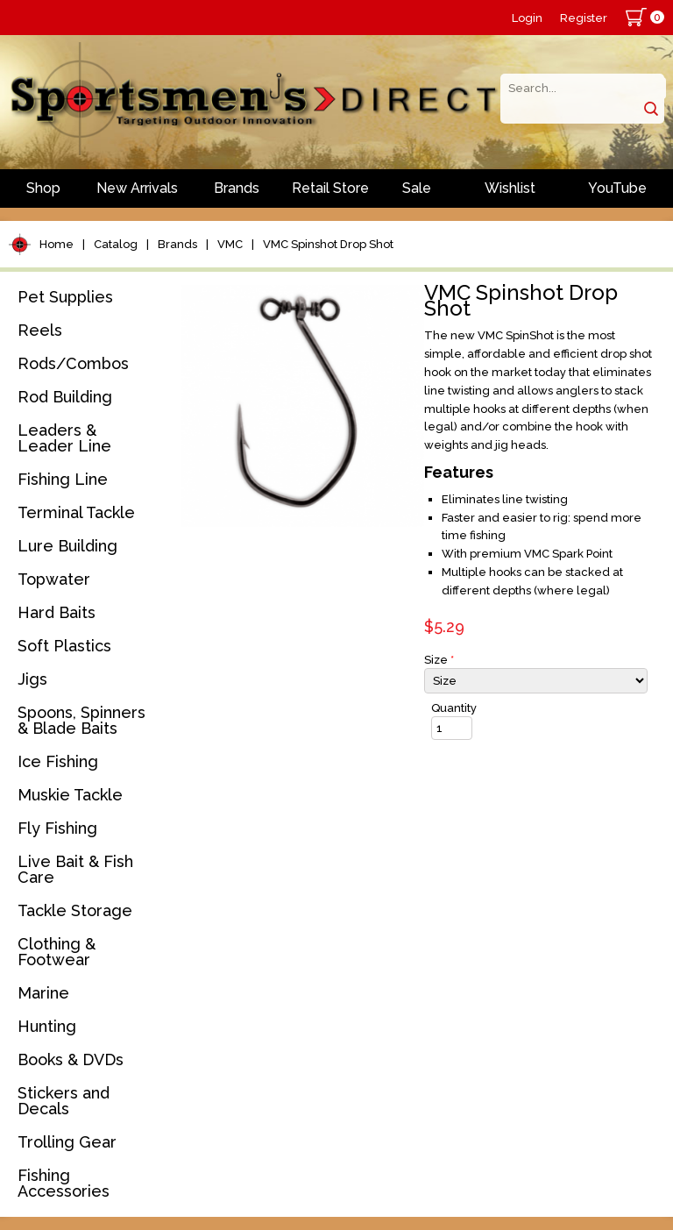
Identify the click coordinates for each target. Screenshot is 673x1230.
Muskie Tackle (70, 795)
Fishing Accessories (64, 1183)
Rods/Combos (73, 363)
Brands (236, 188)
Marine (43, 993)
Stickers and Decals (64, 1101)
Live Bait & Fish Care (75, 869)
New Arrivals (137, 188)
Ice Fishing (58, 761)
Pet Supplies (65, 297)
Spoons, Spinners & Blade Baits (81, 720)
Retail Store (330, 188)
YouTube (617, 188)
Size (439, 659)
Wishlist (510, 188)
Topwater (54, 579)
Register (583, 18)
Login (527, 18)
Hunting (47, 1026)
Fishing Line (63, 479)
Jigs (32, 679)
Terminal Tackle (76, 512)
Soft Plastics (64, 645)
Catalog (116, 244)
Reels (40, 330)
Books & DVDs (71, 1059)
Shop (43, 188)
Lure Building (67, 546)
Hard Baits (57, 612)
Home (56, 244)
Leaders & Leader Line (64, 438)
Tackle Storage (75, 910)
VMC (230, 244)
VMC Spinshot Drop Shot (328, 244)
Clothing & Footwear (57, 952)
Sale (416, 188)
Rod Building (65, 396)
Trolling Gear (67, 1142)
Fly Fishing (57, 828)
